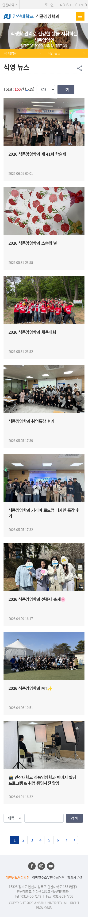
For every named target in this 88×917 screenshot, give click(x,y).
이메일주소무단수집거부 (48, 877)
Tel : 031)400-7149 (28, 896)
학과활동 (10, 53)
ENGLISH (64, 4)
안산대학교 (9, 4)
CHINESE (81, 4)
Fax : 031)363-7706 (59, 896)
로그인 (49, 4)
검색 (74, 818)
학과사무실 (74, 877)
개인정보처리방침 (17, 877)
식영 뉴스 (54, 53)
